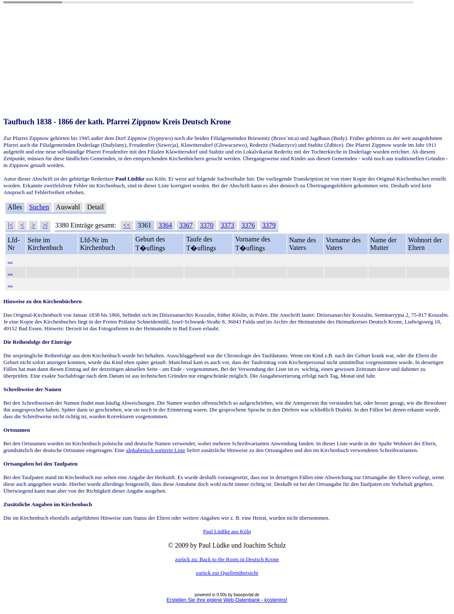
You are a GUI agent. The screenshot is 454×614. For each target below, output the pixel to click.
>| (44, 225)
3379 (269, 225)
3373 (227, 225)
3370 (207, 225)
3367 (186, 225)
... (10, 260)
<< (127, 225)
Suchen (39, 207)
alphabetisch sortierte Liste (155, 450)
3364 (165, 225)
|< (10, 225)
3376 (248, 225)
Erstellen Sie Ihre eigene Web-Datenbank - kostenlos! (227, 600)
